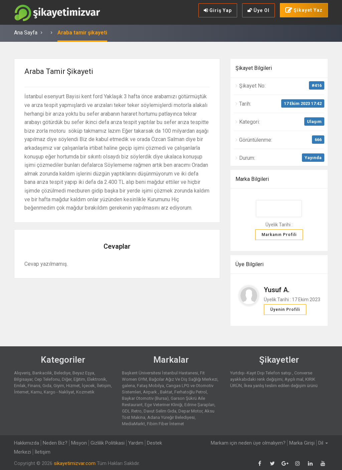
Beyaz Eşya (83, 372)
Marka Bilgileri (252, 179)
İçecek (88, 385)
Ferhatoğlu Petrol (190, 391)
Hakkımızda (26, 443)
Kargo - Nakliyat (59, 391)
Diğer (66, 379)
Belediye (62, 372)
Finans (34, 385)
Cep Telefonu (47, 379)
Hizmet (73, 385)
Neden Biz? (55, 443)
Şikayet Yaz (304, 10)
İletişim (104, 385)
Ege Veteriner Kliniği (163, 404)
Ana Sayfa (25, 32)
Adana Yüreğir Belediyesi (171, 417)
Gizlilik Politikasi (108, 443)
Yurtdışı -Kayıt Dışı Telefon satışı (261, 372)
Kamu (36, 391)
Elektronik (96, 379)
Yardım (135, 443)
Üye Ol (258, 10)
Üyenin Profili (285, 309)
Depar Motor (190, 411)
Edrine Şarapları (199, 404)
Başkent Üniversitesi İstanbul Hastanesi (160, 372)
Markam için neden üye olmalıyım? (248, 443)
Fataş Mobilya (150, 385)
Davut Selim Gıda (160, 411)
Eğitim (79, 379)
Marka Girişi (302, 443)
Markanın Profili (279, 234)
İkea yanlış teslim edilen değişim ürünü (281, 385)
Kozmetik (85, 391)
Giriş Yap (218, 10)
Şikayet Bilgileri (253, 68)
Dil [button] (323, 443)
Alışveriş (22, 372)
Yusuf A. (277, 290)
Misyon (79, 443)
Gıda (46, 385)
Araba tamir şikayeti (82, 32)
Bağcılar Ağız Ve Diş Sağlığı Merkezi (183, 379)
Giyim (58, 385)
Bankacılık (42, 372)
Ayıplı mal (294, 379)
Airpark (150, 391)
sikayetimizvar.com (75, 463)
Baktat (166, 391)
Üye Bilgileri (249, 264)
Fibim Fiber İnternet (165, 423)
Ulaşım (314, 121)
